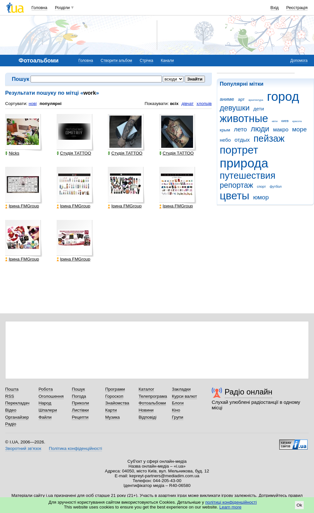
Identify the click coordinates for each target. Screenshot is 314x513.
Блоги (178, 403)
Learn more (230, 507)
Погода (79, 396)
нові (33, 103)
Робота (46, 389)
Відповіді (148, 417)
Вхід (275, 7)
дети (259, 108)
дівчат (187, 103)
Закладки (181, 389)
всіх (174, 103)
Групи (177, 417)
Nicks (12, 153)
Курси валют (184, 396)
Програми (115, 389)
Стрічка (146, 60)
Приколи (80, 403)
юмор (261, 197)
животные (244, 118)
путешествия (247, 175)
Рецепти (80, 417)
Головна (39, 7)
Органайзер (17, 417)
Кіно (176, 410)
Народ (45, 403)
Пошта (11, 389)
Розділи (62, 7)
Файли (45, 417)
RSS (9, 396)
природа (244, 163)
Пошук (78, 389)
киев (285, 121)
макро (281, 130)
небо (225, 140)
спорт (261, 186)
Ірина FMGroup (22, 206)
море (299, 129)
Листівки (80, 410)
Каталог (146, 389)
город (283, 96)
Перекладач (17, 403)
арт (241, 99)
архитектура (255, 100)
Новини (146, 410)
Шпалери (48, 410)
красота (297, 121)
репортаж (236, 185)
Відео (10, 410)
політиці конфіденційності (231, 502)
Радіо (10, 424)
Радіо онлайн (248, 391)
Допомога (299, 60)
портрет (239, 150)
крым (225, 130)
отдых (242, 140)
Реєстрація (297, 7)
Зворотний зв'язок (23, 448)
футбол (276, 186)
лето (240, 129)
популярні (50, 103)
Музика (112, 417)
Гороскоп (114, 396)
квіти (275, 121)
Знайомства (117, 403)
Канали (167, 60)
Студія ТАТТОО (74, 153)
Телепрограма (153, 396)
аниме (227, 99)
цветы (234, 196)
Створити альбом (116, 60)
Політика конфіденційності (75, 448)
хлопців (204, 103)
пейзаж (269, 138)
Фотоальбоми (152, 403)
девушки (235, 108)
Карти (111, 410)
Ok (299, 505)
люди (260, 129)
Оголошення (51, 396)
